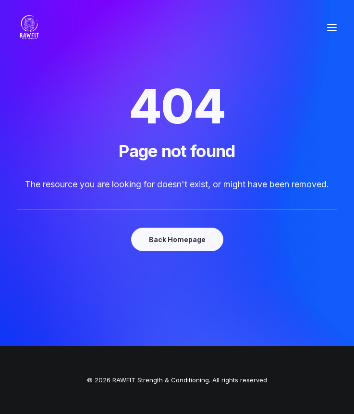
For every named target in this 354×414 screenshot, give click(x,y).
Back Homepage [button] (177, 239)
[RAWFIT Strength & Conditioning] (29, 27)
